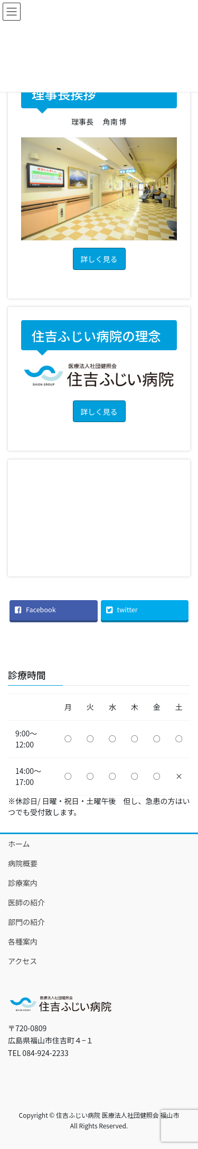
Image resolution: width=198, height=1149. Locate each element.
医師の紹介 (26, 902)
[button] (99, 258)
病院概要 (22, 863)
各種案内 (22, 941)
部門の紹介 (26, 922)
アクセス (22, 961)
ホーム (19, 843)
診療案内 (22, 882)
